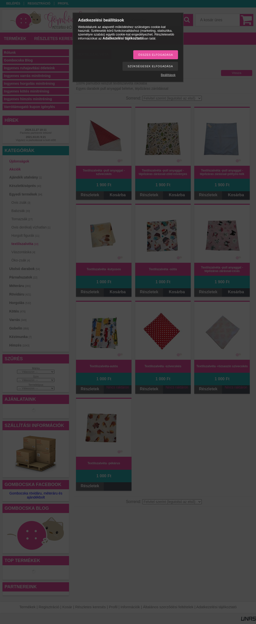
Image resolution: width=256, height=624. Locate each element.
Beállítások (168, 75)
